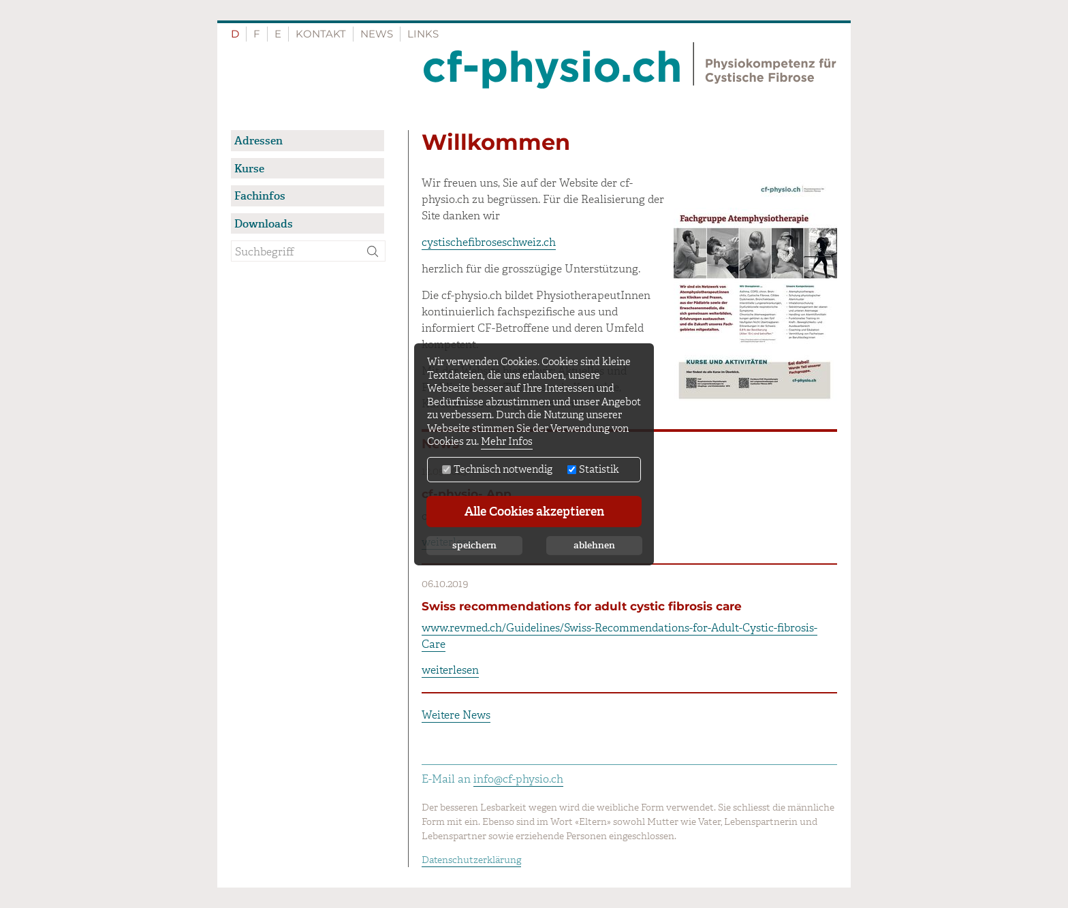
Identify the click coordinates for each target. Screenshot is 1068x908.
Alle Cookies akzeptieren (534, 511)
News (376, 33)
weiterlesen (450, 670)
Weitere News (456, 715)
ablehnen (594, 545)
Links (423, 33)
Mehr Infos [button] (507, 441)
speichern (474, 545)
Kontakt (321, 33)
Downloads (263, 224)
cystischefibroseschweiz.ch (489, 242)
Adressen (258, 141)
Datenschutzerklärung (471, 860)
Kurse (249, 168)
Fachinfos (259, 196)
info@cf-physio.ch (518, 779)
